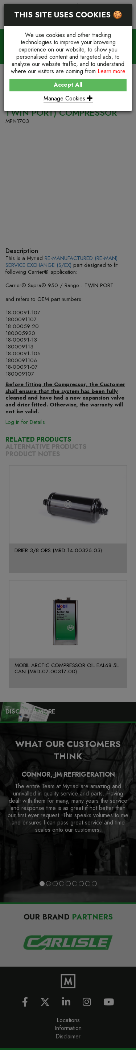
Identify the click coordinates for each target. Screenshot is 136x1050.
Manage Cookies (68, 98)
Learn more (111, 71)
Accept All (68, 84)
